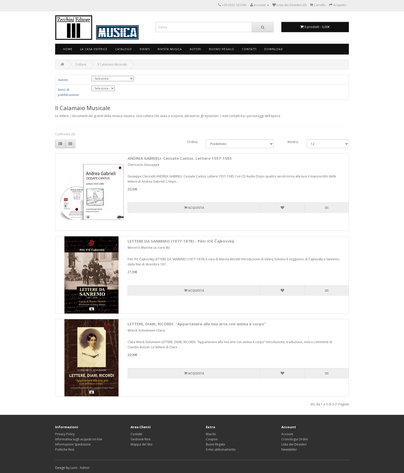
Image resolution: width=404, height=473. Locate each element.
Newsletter (289, 449)
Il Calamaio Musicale (112, 64)
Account (287, 434)
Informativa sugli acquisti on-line (78, 439)
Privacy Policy (65, 434)
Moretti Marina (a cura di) (149, 247)
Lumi (73, 468)
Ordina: (192, 142)
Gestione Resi (140, 439)
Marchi (211, 434)
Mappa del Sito (142, 444)
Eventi (145, 49)
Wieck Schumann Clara (146, 330)
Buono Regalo (221, 49)
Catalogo (123, 49)
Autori (195, 49)
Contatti (249, 49)
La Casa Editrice (93, 49)
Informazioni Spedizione (73, 444)
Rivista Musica (170, 49)
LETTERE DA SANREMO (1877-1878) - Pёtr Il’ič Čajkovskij (181, 241)
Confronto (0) (65, 134)
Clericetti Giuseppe (143, 165)
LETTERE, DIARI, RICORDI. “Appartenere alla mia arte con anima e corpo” (197, 323)
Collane (80, 64)
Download (273, 49)
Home (67, 49)
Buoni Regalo (215, 444)
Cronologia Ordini (294, 439)
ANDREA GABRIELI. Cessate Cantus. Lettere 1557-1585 (180, 158)
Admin (84, 468)
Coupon (212, 439)
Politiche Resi (64, 449)
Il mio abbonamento (221, 449)
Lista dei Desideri (294, 444)
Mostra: (293, 142)
